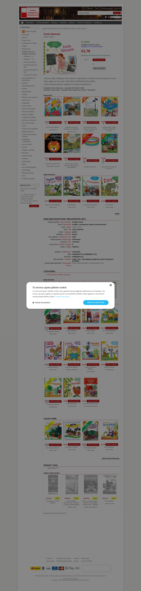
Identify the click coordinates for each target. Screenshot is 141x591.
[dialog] (70, 295)
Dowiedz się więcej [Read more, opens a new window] (62, 296)
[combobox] (111, 285)
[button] (41, 303)
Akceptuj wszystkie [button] (95, 302)
